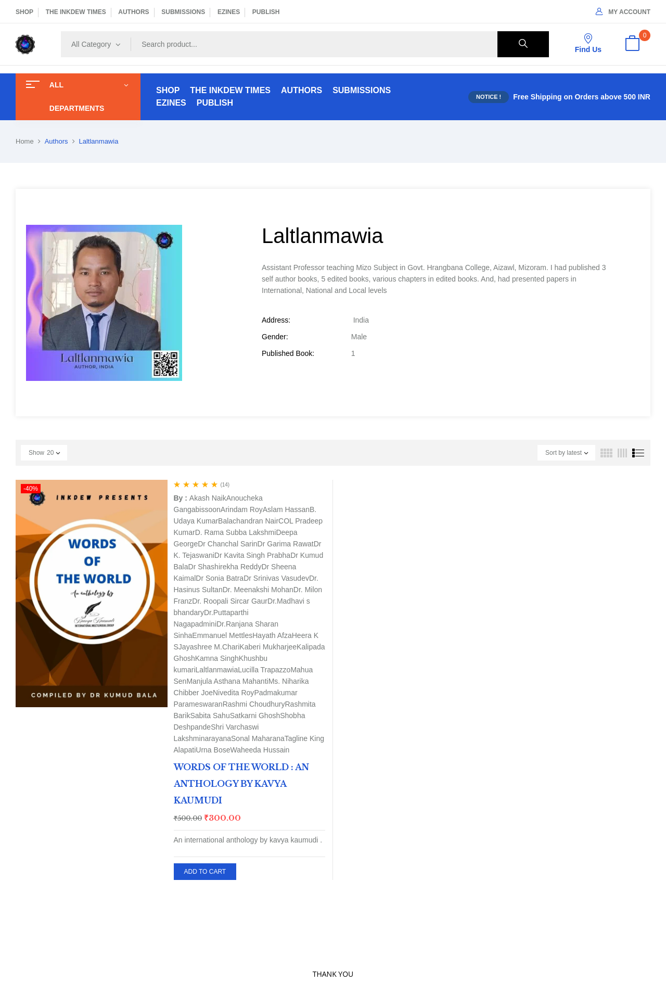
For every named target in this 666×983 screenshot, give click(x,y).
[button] (632, 44)
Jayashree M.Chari (209, 647)
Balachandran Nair (248, 521)
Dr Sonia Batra (220, 578)
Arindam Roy (242, 509)
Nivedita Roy (233, 692)
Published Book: (288, 353)
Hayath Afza (272, 635)
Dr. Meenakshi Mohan (258, 589)
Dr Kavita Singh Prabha (252, 555)
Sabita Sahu (209, 715)
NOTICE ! (488, 97)
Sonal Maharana (258, 738)
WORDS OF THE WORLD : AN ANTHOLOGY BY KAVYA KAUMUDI (241, 784)
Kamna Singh (217, 658)
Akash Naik (207, 498)
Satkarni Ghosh (255, 715)
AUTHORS (133, 12)
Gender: (275, 337)
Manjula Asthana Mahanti (227, 681)
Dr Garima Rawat (286, 544)
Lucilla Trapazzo (264, 670)
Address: (276, 320)
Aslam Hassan (286, 509)
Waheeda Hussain (259, 750)
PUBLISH (266, 12)
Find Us (588, 43)
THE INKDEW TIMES (76, 12)
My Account (623, 12)
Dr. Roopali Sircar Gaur (229, 601)
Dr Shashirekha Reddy (225, 567)
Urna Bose (213, 750)
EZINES (228, 12)
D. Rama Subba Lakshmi (235, 532)
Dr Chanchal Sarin (227, 544)
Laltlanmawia (217, 670)
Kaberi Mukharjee (268, 647)
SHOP (24, 12)
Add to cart (205, 871)
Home (25, 141)
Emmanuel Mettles (222, 635)
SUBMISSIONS (183, 12)
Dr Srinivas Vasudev (276, 578)
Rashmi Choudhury (254, 704)
